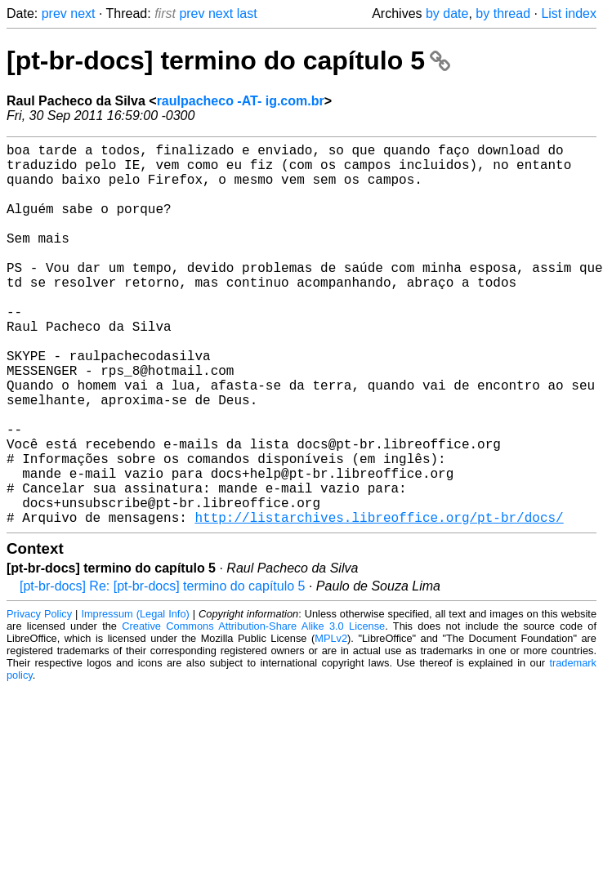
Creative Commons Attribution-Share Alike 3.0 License (253, 711)
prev (54, 13)
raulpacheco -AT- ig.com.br (240, 101)
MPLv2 (331, 723)
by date (447, 13)
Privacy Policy (39, 699)
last (247, 13)
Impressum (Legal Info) (135, 699)
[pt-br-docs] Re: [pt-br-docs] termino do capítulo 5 (162, 671)
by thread (503, 13)
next (82, 13)
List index (568, 13)
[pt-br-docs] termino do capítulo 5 (228, 60)
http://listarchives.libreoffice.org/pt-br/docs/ (378, 602)
